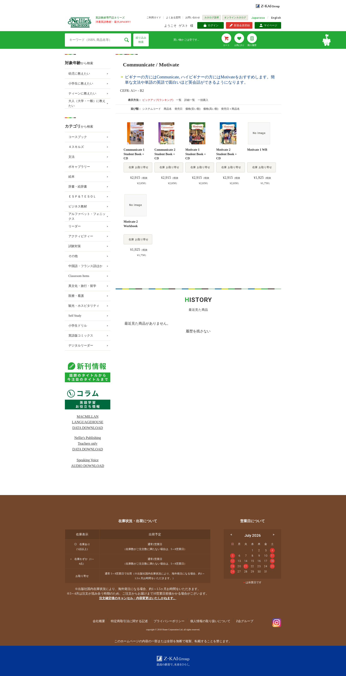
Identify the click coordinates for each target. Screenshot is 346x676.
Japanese (258, 17)
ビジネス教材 (77, 206)
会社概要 (99, 621)
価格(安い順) (193, 108)
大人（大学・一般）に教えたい (86, 103)
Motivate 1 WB (257, 149)
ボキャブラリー (79, 166)
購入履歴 (252, 45)
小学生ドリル (77, 325)
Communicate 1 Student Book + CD (134, 154)
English (276, 17)
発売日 (179, 108)
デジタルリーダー (80, 345)
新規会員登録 (242, 25)
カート (226, 45)
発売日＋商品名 (230, 108)
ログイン (213, 25)
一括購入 (203, 100)
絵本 (71, 176)
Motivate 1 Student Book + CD (195, 154)
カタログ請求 (211, 17)
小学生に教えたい (80, 83)
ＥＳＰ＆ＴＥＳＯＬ (82, 196)
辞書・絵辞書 (77, 186)
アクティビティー (80, 236)
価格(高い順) (211, 108)
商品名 (168, 108)
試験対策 (74, 246)
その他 (73, 256)
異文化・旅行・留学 (82, 286)
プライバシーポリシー (169, 621)
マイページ (270, 25)
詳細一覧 (189, 100)
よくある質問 (173, 17)
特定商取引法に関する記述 (129, 621)
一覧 (178, 100)
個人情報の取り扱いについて (210, 621)
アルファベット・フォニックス (86, 216)
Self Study (74, 315)
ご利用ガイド (154, 17)
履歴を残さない (198, 331)
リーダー (74, 226)
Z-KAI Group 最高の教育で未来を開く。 (173, 660)
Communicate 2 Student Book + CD (164, 154)
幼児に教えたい (79, 73)
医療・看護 (76, 296)
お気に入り (239, 45)
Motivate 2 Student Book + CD (226, 154)
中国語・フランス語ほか (85, 266)
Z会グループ (245, 621)
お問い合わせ (192, 17)
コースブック (77, 137)
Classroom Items (78, 276)
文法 (71, 156)
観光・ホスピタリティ (83, 305)
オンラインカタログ (235, 17)
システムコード (152, 108)
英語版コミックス (80, 335)
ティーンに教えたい (82, 93)
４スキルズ (76, 147)
